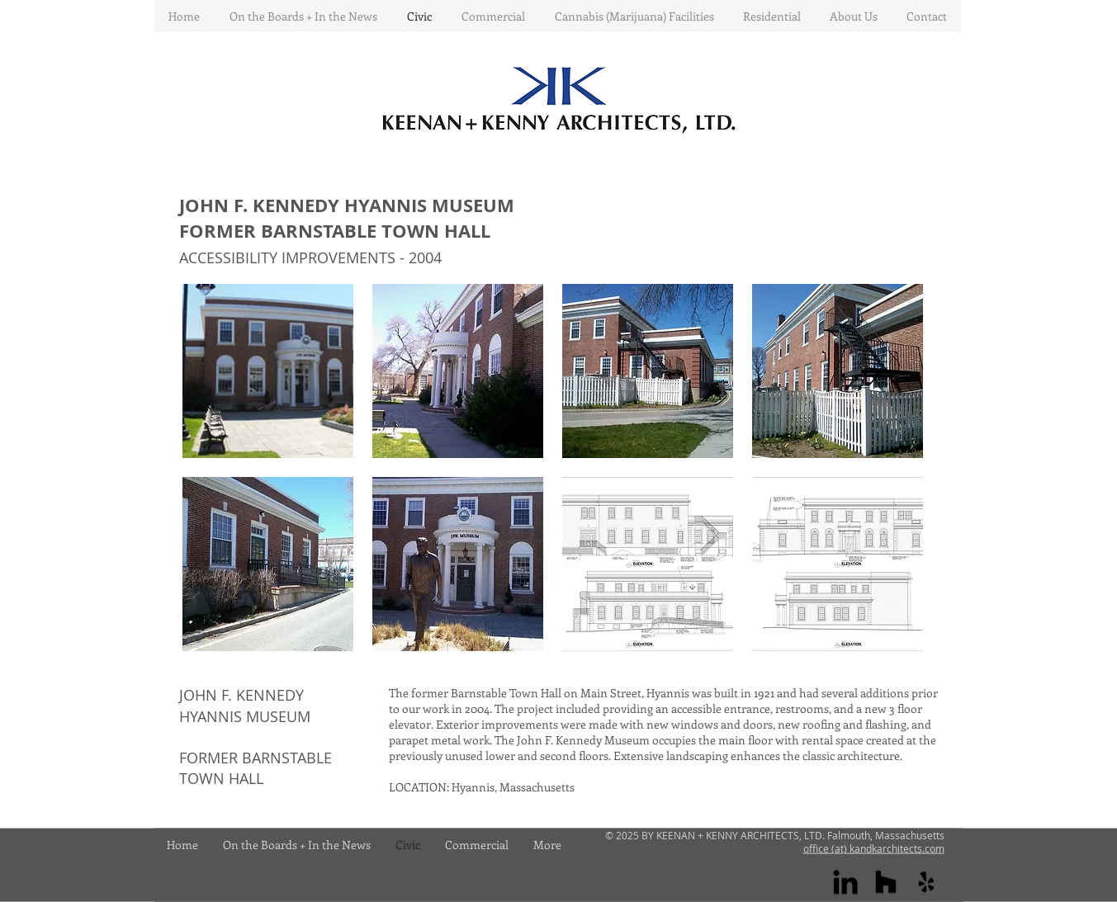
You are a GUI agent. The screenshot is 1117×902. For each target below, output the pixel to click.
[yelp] (926, 882)
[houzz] (886, 882)
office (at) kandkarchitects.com (873, 848)
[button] (268, 371)
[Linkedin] (845, 882)
